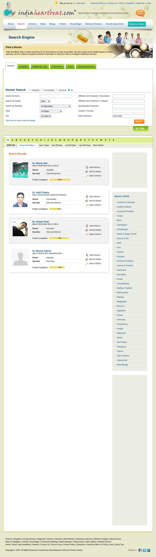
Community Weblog (49, 542)
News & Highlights (13, 542)
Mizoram (121, 306)
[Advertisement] (78, 79)
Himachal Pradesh (125, 261)
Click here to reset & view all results (20, 120)
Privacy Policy (69, 544)
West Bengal (122, 365)
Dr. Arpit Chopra (40, 192)
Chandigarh (122, 225)
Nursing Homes (29, 539)
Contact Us (112, 3)
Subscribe (140, 3)
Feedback (130, 3)
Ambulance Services (84, 539)
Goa (119, 247)
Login (149, 3)
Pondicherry (122, 324)
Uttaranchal (122, 360)
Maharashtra (122, 292)
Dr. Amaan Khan (40, 221)
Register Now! (137, 24)
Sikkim (120, 337)
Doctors (8, 539)
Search (21, 24)
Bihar (119, 220)
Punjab (120, 328)
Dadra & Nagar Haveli (126, 234)
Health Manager (65, 542)
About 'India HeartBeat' (21, 544)
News (43, 24)
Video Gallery (90, 542)
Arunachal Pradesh (125, 211)
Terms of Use (56, 544)
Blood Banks (69, 539)
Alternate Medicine (54, 203)
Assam (120, 216)
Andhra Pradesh (124, 207)
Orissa (120, 315)
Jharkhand (121, 270)
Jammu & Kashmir (125, 265)
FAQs (121, 3)
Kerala (120, 279)
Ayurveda (62, 90)
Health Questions (115, 24)
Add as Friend (95, 171)
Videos (62, 24)
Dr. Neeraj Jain (39, 163)
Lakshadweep (123, 283)
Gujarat (120, 252)
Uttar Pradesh (123, 355)
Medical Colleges (101, 539)
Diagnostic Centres (45, 539)
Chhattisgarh (122, 229)
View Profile (94, 167)
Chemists (58, 539)
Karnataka (121, 274)
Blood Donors (115, 539)
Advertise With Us (98, 3)
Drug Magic (76, 24)
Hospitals (17, 539)
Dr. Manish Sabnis (41, 251)
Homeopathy (49, 90)
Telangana (121, 346)
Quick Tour (119, 544)
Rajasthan (121, 333)
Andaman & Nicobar (126, 202)
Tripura (120, 351)
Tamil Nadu (122, 342)
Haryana (120, 256)
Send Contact (95, 176)
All (72, 90)
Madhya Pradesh (124, 288)
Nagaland (121, 310)
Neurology (50, 261)
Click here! (80, 3)
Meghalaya (122, 301)
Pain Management (54, 173)
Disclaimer (80, 544)
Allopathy (36, 90)
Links (111, 544)
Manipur (120, 297)
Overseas (121, 319)
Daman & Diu (123, 238)
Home (11, 24)
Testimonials (78, 542)
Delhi (119, 243)
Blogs (53, 24)
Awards (35, 544)
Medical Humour (94, 24)
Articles (32, 24)
